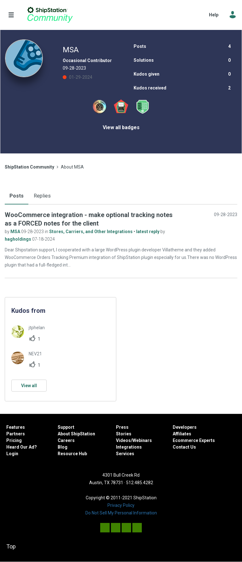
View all (29, 385)
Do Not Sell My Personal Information (121, 512)
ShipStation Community (50, 15)
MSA (15, 231)
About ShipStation (76, 433)
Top (11, 546)
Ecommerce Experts (194, 440)
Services (125, 453)
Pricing (14, 440)
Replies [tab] (42, 196)
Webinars (142, 440)
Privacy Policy (121, 505)
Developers (185, 427)
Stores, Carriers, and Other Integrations (91, 231)
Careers (66, 440)
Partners (15, 433)
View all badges (121, 127)
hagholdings (18, 239)
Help (213, 14)
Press (122, 427)
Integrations (129, 447)
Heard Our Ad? (21, 447)
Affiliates (182, 433)
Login (12, 453)
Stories (123, 433)
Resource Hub (72, 453)
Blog (62, 447)
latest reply (148, 231)
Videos (123, 440)
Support (66, 427)
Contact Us (184, 447)
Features (15, 427)
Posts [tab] (16, 196)
